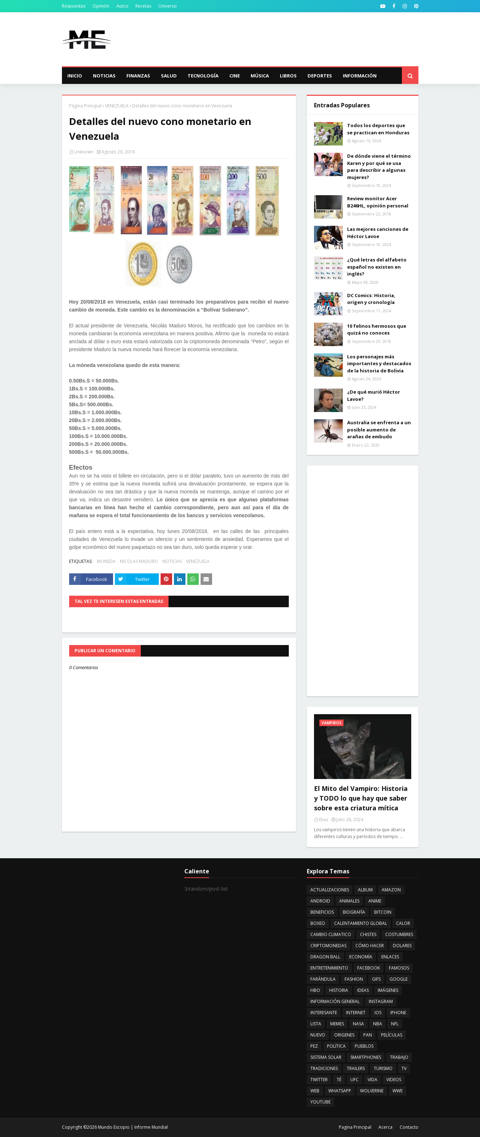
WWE (397, 1091)
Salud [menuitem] (169, 75)
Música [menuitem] (260, 75)
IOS (377, 1013)
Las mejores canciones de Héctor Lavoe (377, 233)
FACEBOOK (368, 968)
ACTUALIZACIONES (329, 890)
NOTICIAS (172, 561)
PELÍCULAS (391, 1035)
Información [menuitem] (360, 75)
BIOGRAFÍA (354, 912)
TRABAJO (399, 1057)
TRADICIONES (324, 1068)
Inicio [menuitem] (74, 75)
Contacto (409, 1127)
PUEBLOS (364, 1046)
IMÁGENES (388, 990)
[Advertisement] (287, 39)
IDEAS (363, 990)
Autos (122, 6)
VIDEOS (393, 1079)
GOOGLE (399, 979)
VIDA (372, 1079)
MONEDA (106, 561)
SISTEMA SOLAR (325, 1057)
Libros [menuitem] (288, 75)
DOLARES (402, 946)
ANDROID (320, 901)
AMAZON (391, 890)
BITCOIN (382, 912)
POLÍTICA (336, 1046)
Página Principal (85, 106)
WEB (314, 1091)
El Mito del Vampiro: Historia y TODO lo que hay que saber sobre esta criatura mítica (361, 798)
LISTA (315, 1024)
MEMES (337, 1024)
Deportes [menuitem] (320, 75)
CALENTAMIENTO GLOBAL (360, 923)
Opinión (101, 6)
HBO (315, 990)
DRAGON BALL (325, 957)
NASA (358, 1024)
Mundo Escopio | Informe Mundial (133, 1127)
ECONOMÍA (360, 957)
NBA (377, 1024)
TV (404, 1068)
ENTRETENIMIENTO (329, 968)
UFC (354, 1079)
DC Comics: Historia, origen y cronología (371, 299)
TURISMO (383, 1068)
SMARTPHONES (365, 1057)
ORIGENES (344, 1035)
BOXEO (317, 923)
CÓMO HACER (369, 946)
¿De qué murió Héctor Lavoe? (373, 395)
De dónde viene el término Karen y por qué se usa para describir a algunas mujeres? (379, 166)
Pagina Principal (355, 1127)
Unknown (83, 152)
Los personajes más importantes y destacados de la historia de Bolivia (379, 363)
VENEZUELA (117, 106)
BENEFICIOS (322, 912)
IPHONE (398, 1013)
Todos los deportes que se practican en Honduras (378, 129)
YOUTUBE (320, 1102)
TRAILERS (356, 1068)
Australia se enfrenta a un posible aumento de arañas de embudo (379, 429)
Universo (167, 6)
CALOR (403, 923)
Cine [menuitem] (234, 75)
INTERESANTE (323, 1013)
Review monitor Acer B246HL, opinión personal (377, 202)
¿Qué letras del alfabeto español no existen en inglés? (377, 266)
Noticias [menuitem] (104, 75)
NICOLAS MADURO (139, 561)
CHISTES (368, 934)
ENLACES (390, 957)
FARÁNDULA (323, 979)
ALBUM (365, 890)
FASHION (354, 979)
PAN (367, 1035)
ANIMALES (349, 901)
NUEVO (317, 1035)
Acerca (385, 1127)
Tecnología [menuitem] (203, 75)
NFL (395, 1024)
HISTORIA (338, 990)
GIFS (376, 979)
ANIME (374, 901)
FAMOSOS (399, 968)
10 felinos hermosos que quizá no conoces (376, 329)
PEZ (314, 1046)
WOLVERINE (371, 1091)
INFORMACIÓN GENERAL (335, 1001)
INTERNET (355, 1013)
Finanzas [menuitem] (138, 75)
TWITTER (319, 1079)
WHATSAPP (339, 1091)
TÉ (339, 1079)
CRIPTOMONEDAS (328, 946)
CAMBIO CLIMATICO (330, 934)
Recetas (143, 6)
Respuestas (73, 6)
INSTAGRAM (381, 1001)
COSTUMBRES (399, 934)
